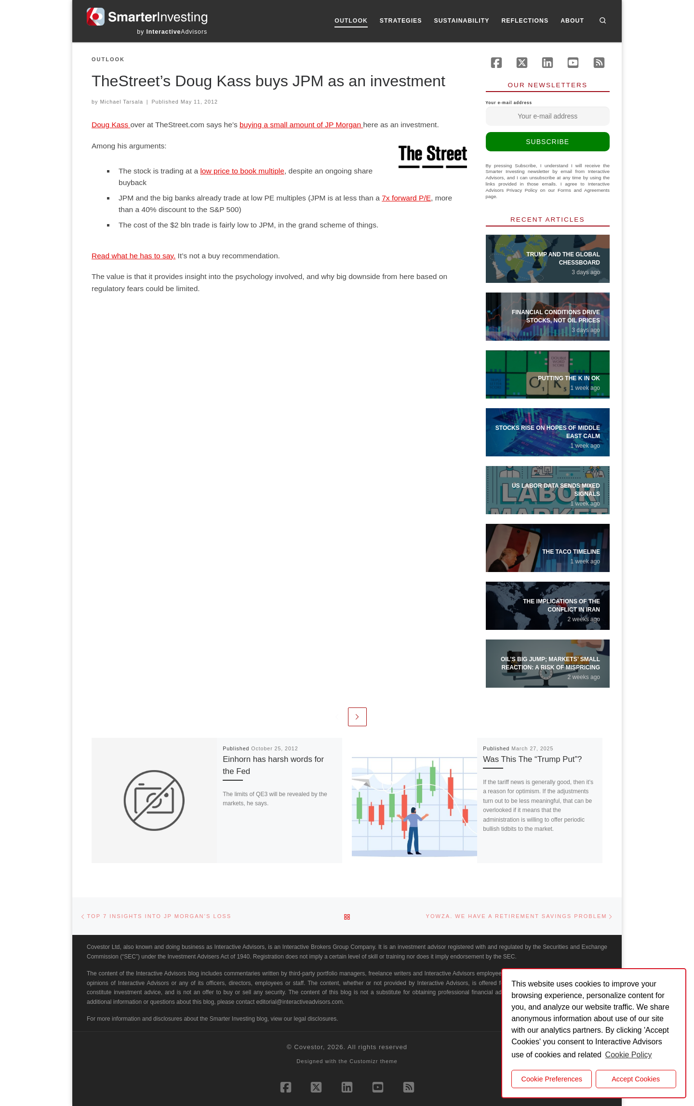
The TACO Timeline (571, 551)
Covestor (308, 1047)
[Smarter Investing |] (147, 15)
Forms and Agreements (584, 190)
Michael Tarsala (121, 102)
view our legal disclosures (304, 1018)
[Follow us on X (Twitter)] (522, 62)
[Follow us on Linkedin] (547, 62)
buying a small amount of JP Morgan (301, 124)
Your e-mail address (548, 113)
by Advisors (172, 31)
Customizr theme (373, 1061)
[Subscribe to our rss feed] (599, 62)
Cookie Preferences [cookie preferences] (551, 1079)
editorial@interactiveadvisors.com (299, 1002)
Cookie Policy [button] (628, 1055)
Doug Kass (111, 124)
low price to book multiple (242, 171)
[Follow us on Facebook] (496, 62)
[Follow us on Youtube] (573, 62)
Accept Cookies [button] (636, 1079)
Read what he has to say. (133, 256)
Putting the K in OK (569, 378)
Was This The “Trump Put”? (532, 759)
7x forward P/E (406, 198)
